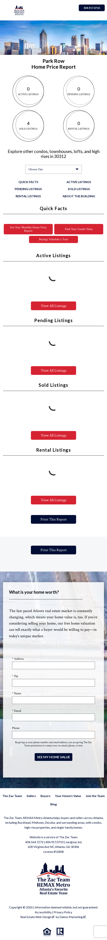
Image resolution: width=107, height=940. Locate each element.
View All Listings (53, 305)
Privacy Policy (63, 912)
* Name (16, 693)
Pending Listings (28, 189)
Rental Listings (28, 196)
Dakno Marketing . (73, 917)
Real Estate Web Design (37, 917)
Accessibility (43, 912)
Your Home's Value (68, 796)
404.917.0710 (54, 842)
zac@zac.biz (74, 842)
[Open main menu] (6, 10)
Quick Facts (28, 182)
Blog (53, 804)
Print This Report (54, 519)
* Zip (15, 676)
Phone (16, 728)
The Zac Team (12, 796)
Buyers (45, 796)
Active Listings (78, 182)
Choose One (35, 169)
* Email (16, 711)
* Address (18, 659)
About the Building (79, 196)
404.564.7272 (34, 842)
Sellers (31, 796)
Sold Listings (79, 189)
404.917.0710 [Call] (92, 7)
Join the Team (95, 796)
